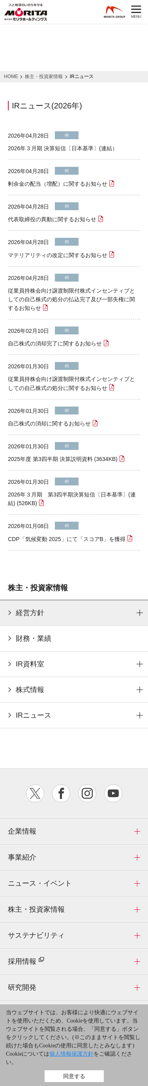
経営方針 (30, 613)
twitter (35, 793)
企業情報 (22, 831)
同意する (74, 1076)
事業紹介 (22, 857)
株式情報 (30, 690)
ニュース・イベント (40, 883)
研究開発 (22, 987)
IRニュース (33, 715)
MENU (136, 12)
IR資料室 (30, 664)
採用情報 (26, 960)
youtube (113, 793)
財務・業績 (33, 638)
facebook (61, 793)
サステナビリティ (36, 935)
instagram (87, 793)
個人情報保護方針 (71, 1054)
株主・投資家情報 (36, 909)
